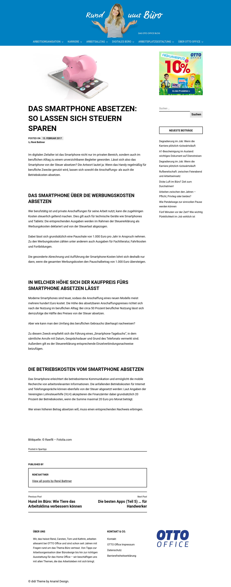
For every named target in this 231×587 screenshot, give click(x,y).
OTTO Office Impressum (121, 544)
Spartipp (42, 449)
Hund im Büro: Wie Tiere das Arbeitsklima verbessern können (57, 501)
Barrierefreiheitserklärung (121, 555)
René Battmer (38, 142)
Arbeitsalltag (95, 41)
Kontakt (111, 538)
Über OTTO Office (189, 41)
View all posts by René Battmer (52, 481)
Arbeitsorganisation (46, 41)
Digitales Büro (121, 41)
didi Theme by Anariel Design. (50, 581)
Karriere (73, 41)
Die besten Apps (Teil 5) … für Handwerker (118, 501)
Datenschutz (114, 550)
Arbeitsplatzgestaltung (154, 41)
